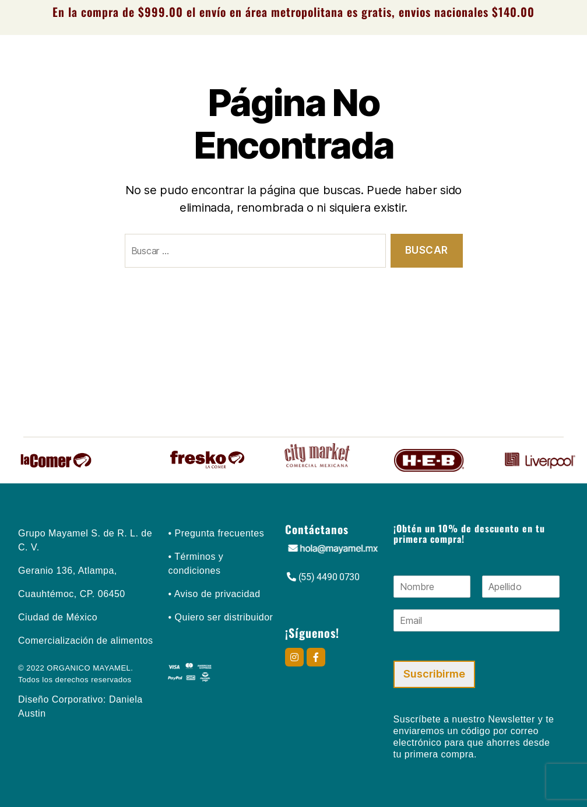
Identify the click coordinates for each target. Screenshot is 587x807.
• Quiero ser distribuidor (220, 617)
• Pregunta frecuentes (216, 533)
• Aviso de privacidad (214, 594)
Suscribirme (434, 674)
